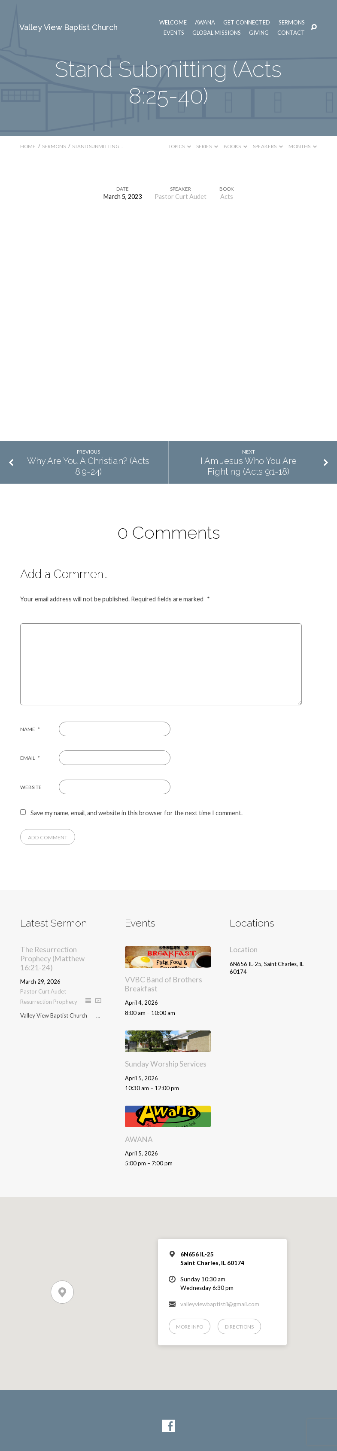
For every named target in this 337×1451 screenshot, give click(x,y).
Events (174, 33)
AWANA (205, 22)
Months (302, 146)
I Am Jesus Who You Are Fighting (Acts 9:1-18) (248, 466)
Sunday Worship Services (165, 1063)
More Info (189, 1326)
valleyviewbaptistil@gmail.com (219, 1304)
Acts (226, 196)
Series (207, 146)
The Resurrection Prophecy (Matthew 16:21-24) (52, 958)
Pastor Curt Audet (180, 196)
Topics (179, 146)
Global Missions (216, 33)
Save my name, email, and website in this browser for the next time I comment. (136, 813)
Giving (259, 33)
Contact (291, 33)
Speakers (268, 146)
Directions (239, 1326)
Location (244, 949)
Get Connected (246, 22)
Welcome (173, 22)
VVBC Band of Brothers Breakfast (163, 984)
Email (30, 758)
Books (235, 146)
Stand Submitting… (97, 146)
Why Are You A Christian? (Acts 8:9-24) (88, 466)
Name (30, 729)
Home (28, 146)
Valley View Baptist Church (68, 27)
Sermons (292, 22)
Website (31, 787)
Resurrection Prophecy (48, 1001)
